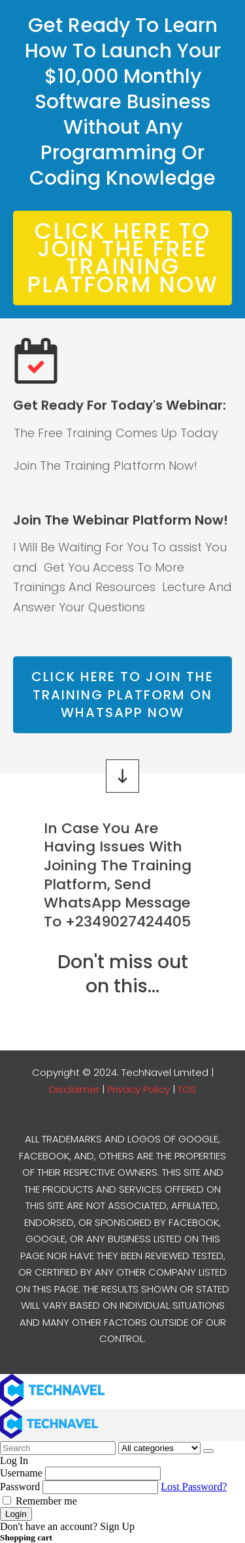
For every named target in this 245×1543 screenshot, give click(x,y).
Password (20, 1486)
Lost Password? (194, 1486)
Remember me (40, 1500)
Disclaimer (75, 1089)
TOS (187, 1089)
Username (21, 1472)
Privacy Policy (138, 1089)
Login (16, 1514)
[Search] (208, 1451)
